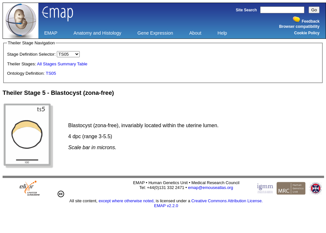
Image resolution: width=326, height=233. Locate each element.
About (195, 33)
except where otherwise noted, (126, 200)
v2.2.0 (172, 205)
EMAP (50, 33)
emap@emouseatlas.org (210, 187)
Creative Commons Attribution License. (227, 200)
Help (222, 33)
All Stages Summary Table (62, 63)
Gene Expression (155, 33)
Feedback (311, 21)
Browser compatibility (299, 26)
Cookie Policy (307, 33)
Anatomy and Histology (97, 33)
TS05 (51, 73)
